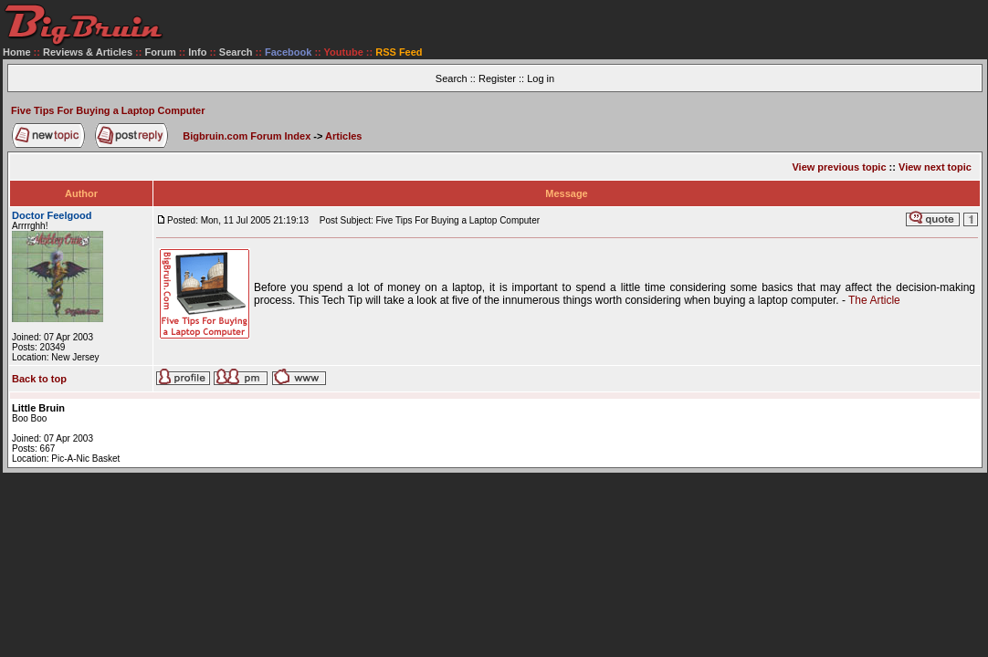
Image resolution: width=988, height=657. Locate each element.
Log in (540, 78)
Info (197, 52)
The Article (874, 300)
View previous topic (839, 167)
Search (236, 52)
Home (17, 52)
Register (497, 78)
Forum (160, 52)
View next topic (935, 167)
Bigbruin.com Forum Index (246, 135)
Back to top (39, 378)
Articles (343, 135)
